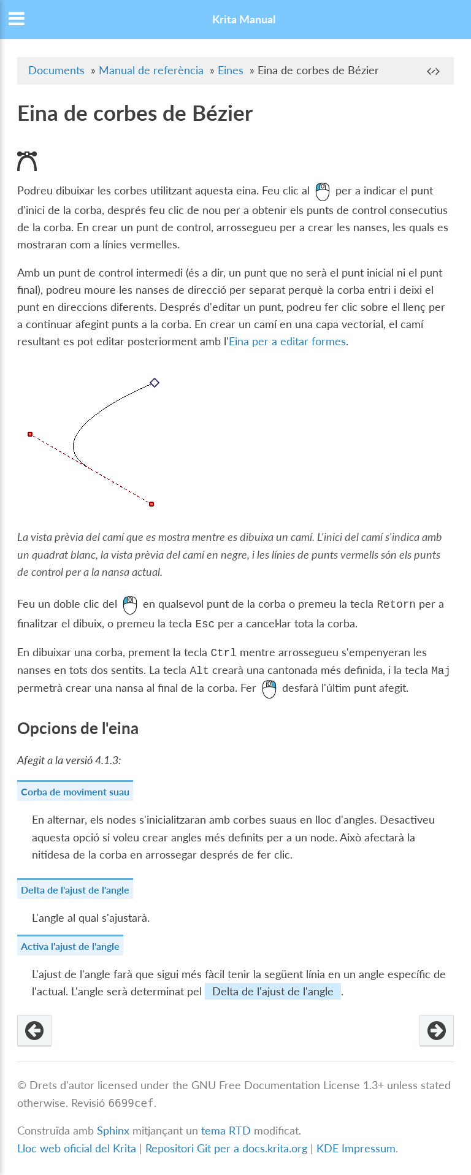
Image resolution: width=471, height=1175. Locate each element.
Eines (230, 70)
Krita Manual (243, 19)
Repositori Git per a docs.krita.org (226, 1148)
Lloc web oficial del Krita (76, 1148)
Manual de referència (151, 70)
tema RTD (226, 1131)
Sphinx (113, 1131)
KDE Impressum (356, 1148)
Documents (56, 70)
